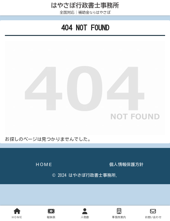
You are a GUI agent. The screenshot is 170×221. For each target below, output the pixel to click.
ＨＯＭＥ (43, 164)
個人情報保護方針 (126, 164)
